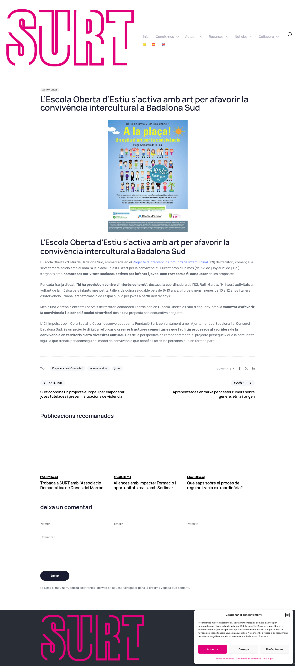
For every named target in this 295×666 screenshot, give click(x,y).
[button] (287, 615)
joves (117, 368)
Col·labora (269, 37)
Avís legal (268, 658)
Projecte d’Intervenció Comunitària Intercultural (170, 262)
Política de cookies (224, 658)
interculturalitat (99, 368)
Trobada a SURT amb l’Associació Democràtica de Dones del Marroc (71, 485)
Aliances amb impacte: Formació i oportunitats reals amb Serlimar (145, 485)
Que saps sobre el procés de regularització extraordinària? (215, 485)
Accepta (212, 649)
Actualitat (49, 90)
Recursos (218, 37)
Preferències (275, 649)
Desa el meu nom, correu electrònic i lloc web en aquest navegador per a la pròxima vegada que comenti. (117, 588)
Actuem (193, 37)
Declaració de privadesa (248, 658)
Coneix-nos (167, 37)
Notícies (243, 37)
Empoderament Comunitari (67, 368)
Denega (243, 649)
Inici (146, 37)
